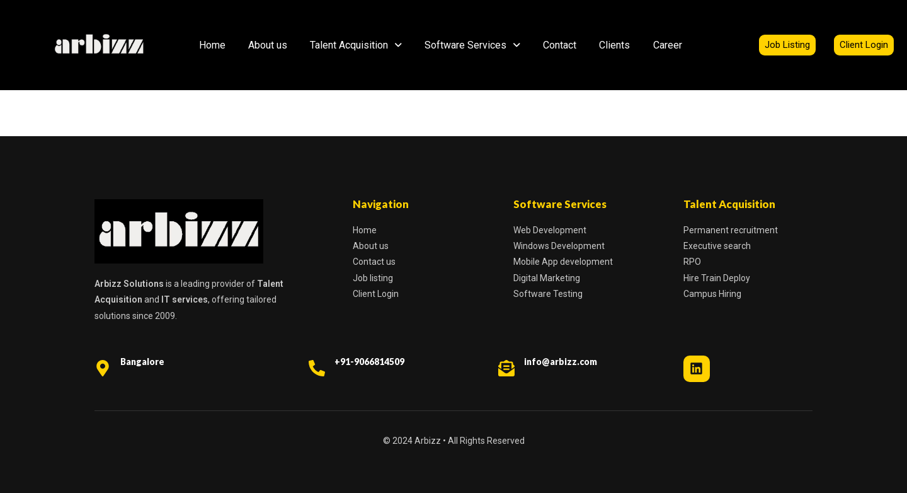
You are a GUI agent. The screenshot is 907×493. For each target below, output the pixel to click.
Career (667, 45)
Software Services (472, 45)
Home (212, 45)
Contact (559, 45)
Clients (614, 45)
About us (267, 45)
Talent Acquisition (356, 45)
